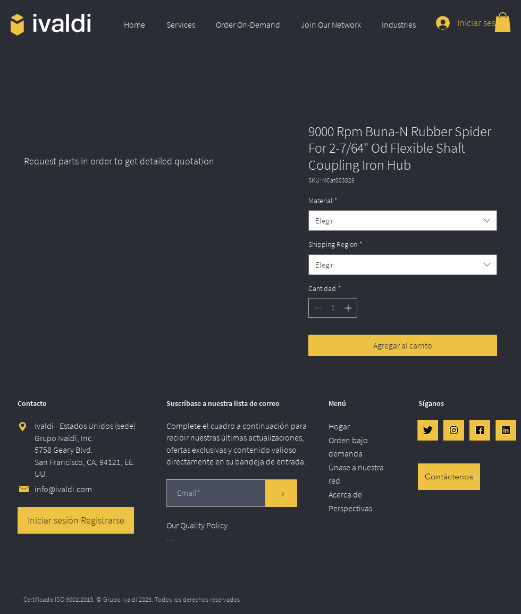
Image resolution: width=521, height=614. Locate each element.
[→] (281, 493)
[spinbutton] (332, 307)
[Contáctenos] (449, 476)
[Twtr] (427, 430)
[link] (502, 22)
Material (323, 200)
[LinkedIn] (505, 430)
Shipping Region (335, 244)
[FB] (479, 430)
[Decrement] (316, 307)
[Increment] (349, 307)
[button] (183, 24)
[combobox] (402, 220)
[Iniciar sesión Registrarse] (76, 520)
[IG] (453, 430)
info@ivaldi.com (63, 489)
